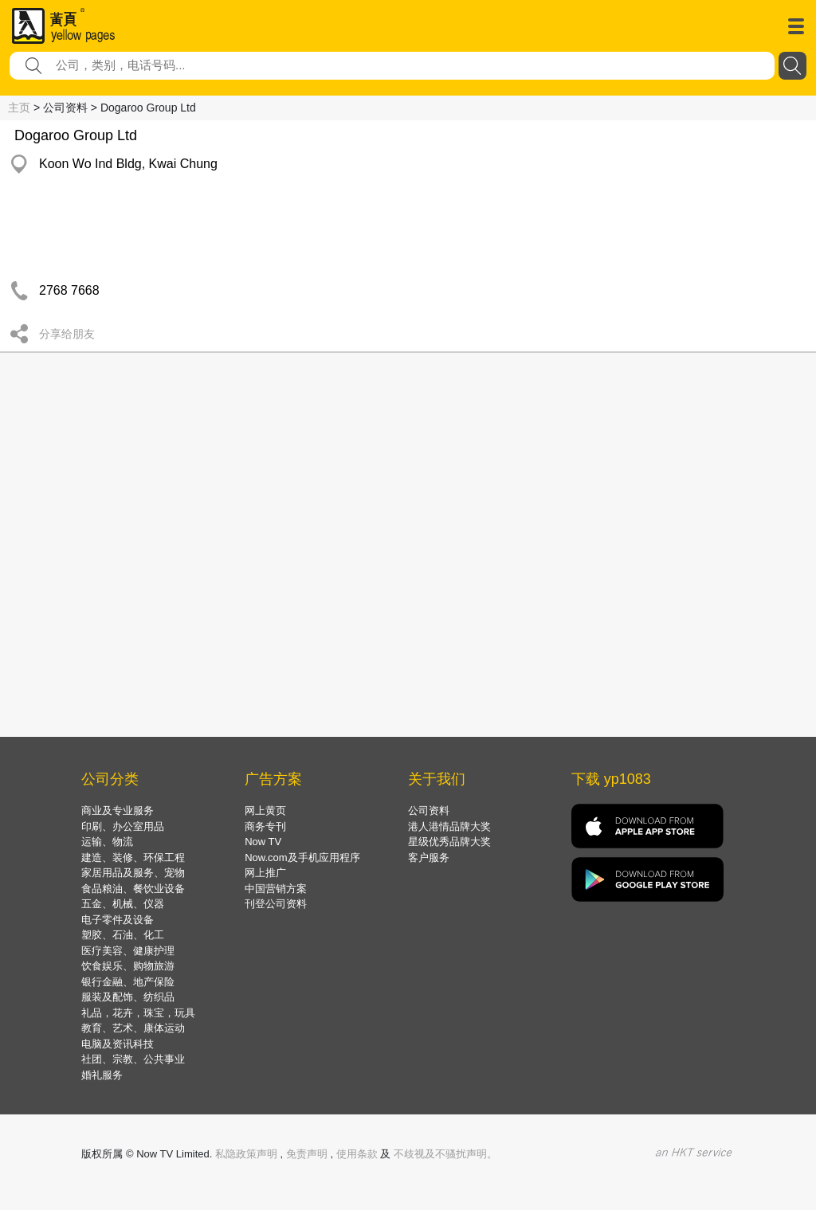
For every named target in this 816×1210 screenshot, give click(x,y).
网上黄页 (265, 810)
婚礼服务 (102, 1075)
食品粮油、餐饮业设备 (133, 889)
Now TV (263, 842)
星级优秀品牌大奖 (449, 842)
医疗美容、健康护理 (128, 951)
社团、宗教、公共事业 (133, 1059)
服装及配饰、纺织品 (128, 997)
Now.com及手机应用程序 (302, 857)
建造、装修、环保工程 (133, 857)
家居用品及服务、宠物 (133, 873)
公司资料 (428, 810)
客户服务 (428, 857)
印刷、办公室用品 (122, 826)
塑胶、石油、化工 (122, 935)
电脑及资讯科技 (117, 1044)
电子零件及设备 (117, 920)
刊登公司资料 (276, 904)
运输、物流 (107, 842)
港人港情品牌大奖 (449, 826)
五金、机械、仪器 (122, 904)
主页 (19, 107)
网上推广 (265, 873)
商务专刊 (265, 826)
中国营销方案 (276, 889)
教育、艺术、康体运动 (133, 1028)
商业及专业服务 (117, 810)
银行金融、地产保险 (128, 982)
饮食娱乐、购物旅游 (128, 966)
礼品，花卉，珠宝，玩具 (138, 1013)
